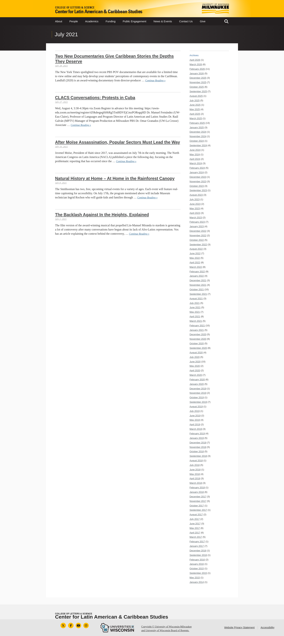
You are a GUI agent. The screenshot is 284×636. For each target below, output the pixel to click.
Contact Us (186, 21)
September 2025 (198, 91)
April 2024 (195, 159)
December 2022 (198, 231)
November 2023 (198, 181)
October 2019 (197, 397)
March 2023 (196, 217)
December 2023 (198, 177)
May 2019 (195, 420)
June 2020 (195, 361)
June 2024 (195, 150)
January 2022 (197, 276)
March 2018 (196, 483)
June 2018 (195, 469)
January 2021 (197, 330)
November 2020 (198, 339)
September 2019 (198, 402)
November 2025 (198, 82)
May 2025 (195, 109)
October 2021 (197, 289)
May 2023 (195, 208)
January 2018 (197, 492)
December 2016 (198, 550)
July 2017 (195, 519)
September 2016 (198, 555)
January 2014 (197, 582)
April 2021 (195, 316)
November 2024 (198, 136)
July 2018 (195, 465)
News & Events (163, 21)
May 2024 (195, 154)
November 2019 (198, 393)
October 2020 (197, 343)
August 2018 (196, 460)
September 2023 (198, 190)
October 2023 (197, 186)
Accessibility (267, 627)
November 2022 (198, 235)
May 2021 (195, 312)
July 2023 (195, 199)
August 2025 (196, 96)
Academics (91, 21)
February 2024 (197, 168)
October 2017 (197, 505)
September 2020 (198, 348)
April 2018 (195, 478)
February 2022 (197, 271)
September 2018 (198, 456)
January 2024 (197, 172)
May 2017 (195, 528)
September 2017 (198, 510)
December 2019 (198, 388)
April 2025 (195, 114)
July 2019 (195, 411)
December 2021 (198, 280)
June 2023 (195, 204)
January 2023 (197, 226)
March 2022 (196, 267)
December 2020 (198, 334)
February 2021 (197, 325)
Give (203, 21)
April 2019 (195, 424)
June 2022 (195, 253)
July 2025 (195, 100)
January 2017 (197, 546)
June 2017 (195, 523)
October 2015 (197, 568)
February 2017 (197, 541)
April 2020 (195, 370)
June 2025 (195, 104)
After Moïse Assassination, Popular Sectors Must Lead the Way (117, 142)
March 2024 (196, 163)
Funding (110, 21)
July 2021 (195, 303)
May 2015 (195, 577)
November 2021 (198, 285)
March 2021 (196, 321)
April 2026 (195, 60)
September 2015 (198, 573)
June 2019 (195, 415)
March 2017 (196, 537)
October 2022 (197, 240)
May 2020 (195, 366)
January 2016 (197, 564)
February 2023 (197, 222)
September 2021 (198, 294)
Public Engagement (134, 21)
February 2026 (197, 69)
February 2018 (197, 487)
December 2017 (198, 496)
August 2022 (196, 249)
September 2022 (198, 244)
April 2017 (195, 532)
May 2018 (195, 474)
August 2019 (196, 406)
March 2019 (196, 429)
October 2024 (197, 141)
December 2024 (198, 131)
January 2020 (197, 384)
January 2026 (197, 73)
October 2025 (197, 87)
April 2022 (195, 262)
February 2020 (197, 379)
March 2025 (196, 118)
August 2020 (196, 352)
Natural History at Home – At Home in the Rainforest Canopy (115, 178)
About (58, 21)
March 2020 (196, 375)
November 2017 (198, 501)
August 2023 (196, 195)
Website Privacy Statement (239, 627)
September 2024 (198, 145)
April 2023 (195, 213)
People (73, 21)
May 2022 (195, 258)
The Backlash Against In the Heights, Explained (102, 214)
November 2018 (198, 447)
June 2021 (195, 307)
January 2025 (197, 127)
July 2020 (195, 357)
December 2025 (198, 77)
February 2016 (197, 559)
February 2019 (197, 433)
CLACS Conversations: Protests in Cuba (95, 97)
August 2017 (196, 514)
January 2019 (197, 438)
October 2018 (197, 451)
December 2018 (198, 442)
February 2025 (197, 123)
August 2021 (196, 298)
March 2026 (196, 64)
